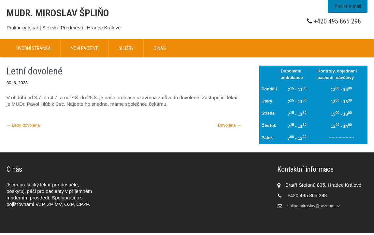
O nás (159, 48)
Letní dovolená (23, 125)
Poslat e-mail (347, 6)
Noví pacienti (85, 48)
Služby (126, 48)
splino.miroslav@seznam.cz (313, 205)
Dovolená (229, 125)
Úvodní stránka (33, 48)
